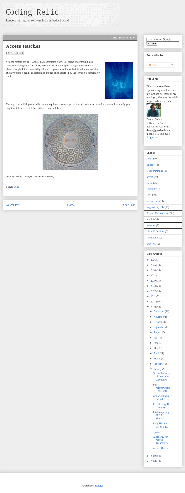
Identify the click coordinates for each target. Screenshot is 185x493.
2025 (154, 265)
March (157, 358)
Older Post (128, 205)
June (156, 342)
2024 (154, 270)
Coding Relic (32, 12)
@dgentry (152, 137)
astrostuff (151, 243)
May (156, 348)
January (158, 369)
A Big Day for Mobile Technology (160, 440)
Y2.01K (157, 431)
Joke (16, 186)
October (158, 322)
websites (151, 225)
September (159, 327)
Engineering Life (155, 207)
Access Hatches (161, 448)
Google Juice (76, 65)
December (159, 311)
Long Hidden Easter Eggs (160, 425)
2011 (153, 301)
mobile (150, 219)
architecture (153, 201)
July (156, 337)
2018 (154, 286)
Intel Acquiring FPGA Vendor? (161, 415)
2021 (154, 275)
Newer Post (13, 205)
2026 (154, 259)
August (158, 332)
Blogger (99, 485)
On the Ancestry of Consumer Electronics (161, 376)
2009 (154, 456)
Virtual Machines (155, 231)
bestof (150, 177)
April (157, 353)
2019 (154, 280)
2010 (154, 307)
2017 (154, 291)
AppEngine (152, 237)
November (159, 316)
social (150, 183)
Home (71, 205)
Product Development (158, 213)
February (159, 363)
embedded (152, 189)
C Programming (155, 170)
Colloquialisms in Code (161, 398)
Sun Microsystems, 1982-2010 (161, 387)
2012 (154, 296)
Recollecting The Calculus (162, 406)
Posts (153, 65)
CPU (149, 195)
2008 (154, 461)
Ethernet (151, 164)
